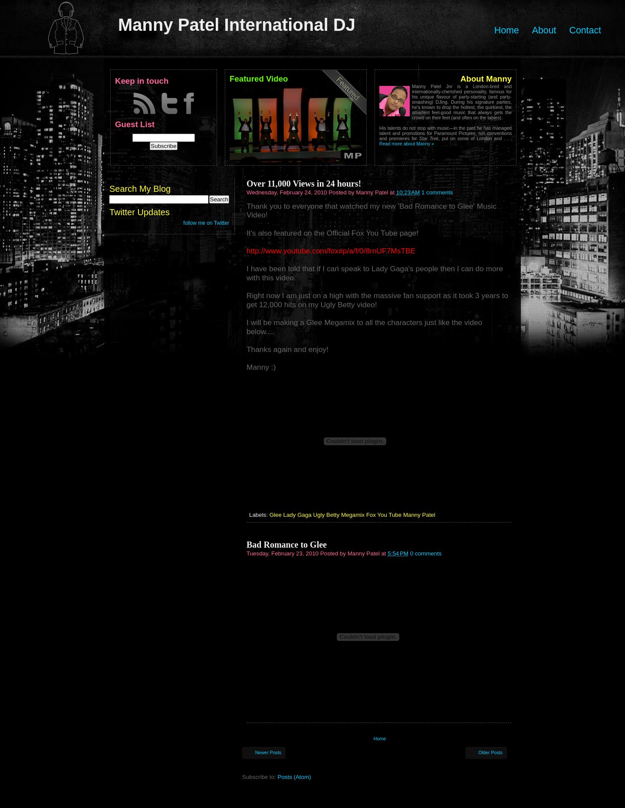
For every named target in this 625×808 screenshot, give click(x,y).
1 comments (437, 192)
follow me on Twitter (206, 223)
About (544, 30)
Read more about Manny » (406, 143)
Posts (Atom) (294, 777)
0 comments (426, 553)
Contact (585, 30)
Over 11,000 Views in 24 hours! (304, 183)
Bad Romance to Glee (287, 544)
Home (506, 30)
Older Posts (490, 752)
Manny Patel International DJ (236, 24)
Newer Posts (268, 752)
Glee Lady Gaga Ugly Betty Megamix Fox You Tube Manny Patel (352, 515)
